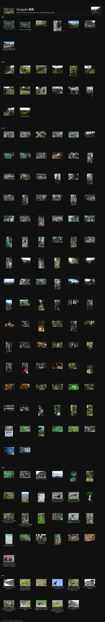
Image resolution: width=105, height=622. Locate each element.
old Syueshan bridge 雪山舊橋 (25, 605)
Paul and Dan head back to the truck (73, 605)
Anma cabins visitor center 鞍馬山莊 (90, 584)
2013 (45, 12)
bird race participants (41, 475)
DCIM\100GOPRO (25, 112)
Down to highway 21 (90, 24)
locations (24, 12)
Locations (16, 620)
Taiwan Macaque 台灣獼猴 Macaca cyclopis (9, 518)
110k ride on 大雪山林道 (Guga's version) (9, 25)
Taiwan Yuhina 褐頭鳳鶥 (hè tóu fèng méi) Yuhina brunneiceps (9, 605)
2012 (49, 12)
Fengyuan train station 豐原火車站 (9, 584)
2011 (53, 12)
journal (18, 12)
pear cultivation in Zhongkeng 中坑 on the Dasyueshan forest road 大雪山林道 (57, 606)
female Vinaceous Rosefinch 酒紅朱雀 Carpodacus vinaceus (25, 584)
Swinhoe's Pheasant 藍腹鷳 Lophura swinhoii (57, 497)
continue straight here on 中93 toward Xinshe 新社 (9, 46)
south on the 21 (73, 24)
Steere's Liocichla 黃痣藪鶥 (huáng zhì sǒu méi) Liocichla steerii (73, 585)
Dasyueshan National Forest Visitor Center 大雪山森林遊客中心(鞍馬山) (9, 561)
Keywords (11, 620)
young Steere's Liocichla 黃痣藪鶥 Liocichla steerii (73, 518)
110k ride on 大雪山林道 (25, 25)
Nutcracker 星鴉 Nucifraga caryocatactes (57, 584)
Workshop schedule (9, 540)
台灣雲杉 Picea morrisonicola (41, 539)
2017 (37, 12)
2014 (41, 12)
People (20, 620)
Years (7, 620)
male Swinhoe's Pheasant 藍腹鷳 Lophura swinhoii (41, 605)
